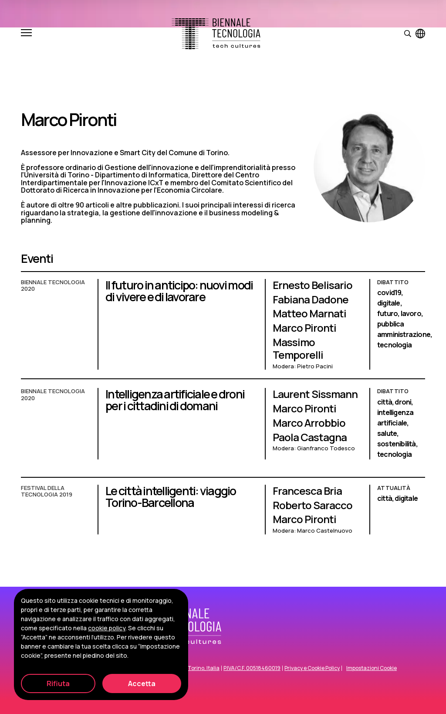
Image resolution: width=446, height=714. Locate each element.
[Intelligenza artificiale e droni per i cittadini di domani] (223, 428)
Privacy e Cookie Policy (312, 668)
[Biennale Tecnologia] (216, 34)
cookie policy (106, 628)
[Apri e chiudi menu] (26, 33)
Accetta (141, 683)
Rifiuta (58, 683)
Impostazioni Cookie (371, 668)
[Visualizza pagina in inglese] (420, 33)
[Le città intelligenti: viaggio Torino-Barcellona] (223, 514)
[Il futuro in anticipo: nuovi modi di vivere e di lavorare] (223, 329)
